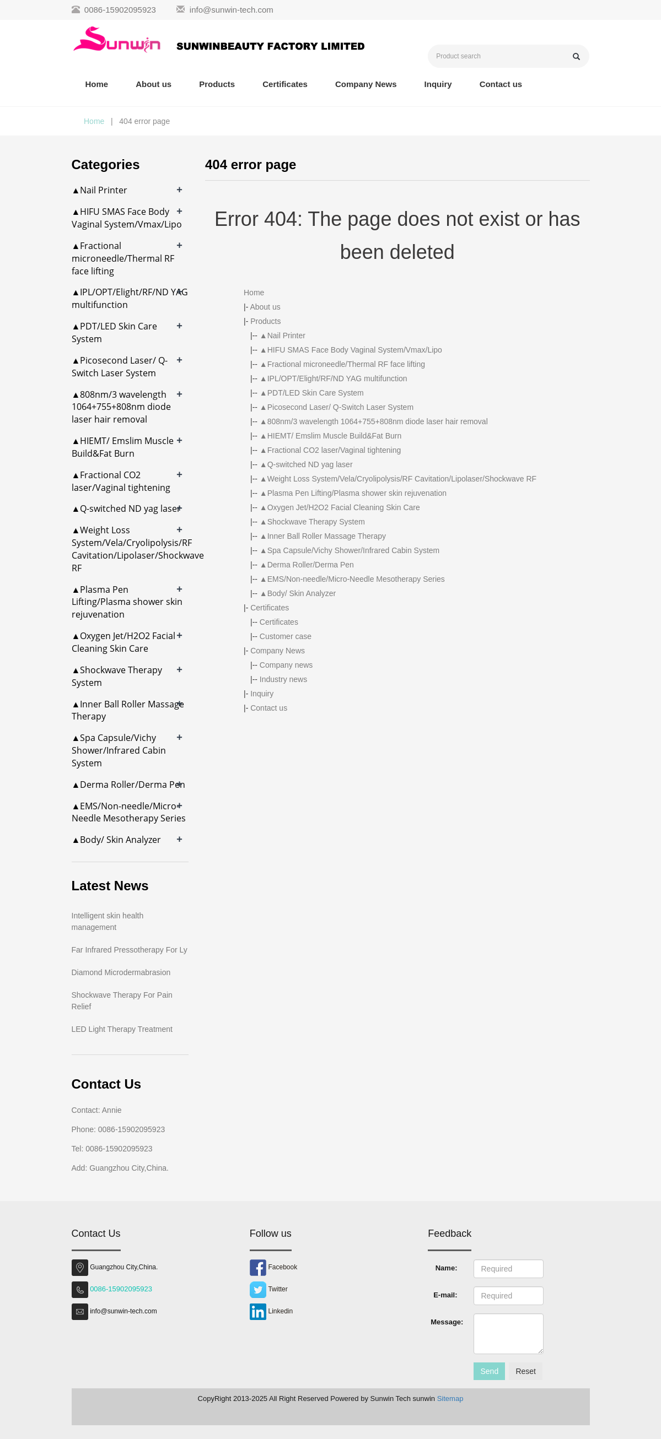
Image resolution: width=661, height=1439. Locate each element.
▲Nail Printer (282, 335)
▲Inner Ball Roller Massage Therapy (323, 536)
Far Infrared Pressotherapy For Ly (129, 949)
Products (217, 84)
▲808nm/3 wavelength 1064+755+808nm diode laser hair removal (374, 421)
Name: (447, 1268)
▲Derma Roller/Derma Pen (307, 564)
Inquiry (438, 84)
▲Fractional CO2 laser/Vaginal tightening (330, 450)
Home (97, 84)
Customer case (285, 636)
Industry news (283, 679)
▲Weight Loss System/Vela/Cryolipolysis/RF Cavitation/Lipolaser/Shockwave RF (398, 478)
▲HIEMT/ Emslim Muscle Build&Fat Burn (330, 435)
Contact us (501, 84)
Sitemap (450, 1398)
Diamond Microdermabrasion (121, 972)
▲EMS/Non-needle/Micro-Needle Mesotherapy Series (352, 579)
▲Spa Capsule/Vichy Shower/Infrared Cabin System (349, 550)
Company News (366, 84)
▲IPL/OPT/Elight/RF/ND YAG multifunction (333, 378)
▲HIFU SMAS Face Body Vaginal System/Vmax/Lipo (351, 349)
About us (153, 84)
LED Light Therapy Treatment (122, 1029)
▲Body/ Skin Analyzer (298, 593)
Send (489, 1371)
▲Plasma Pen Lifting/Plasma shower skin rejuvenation (353, 493)
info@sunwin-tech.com (231, 9)
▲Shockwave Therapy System (312, 521)
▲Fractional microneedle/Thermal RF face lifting (342, 364)
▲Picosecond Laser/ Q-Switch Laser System (336, 407)
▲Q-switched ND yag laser (306, 464)
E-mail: (445, 1295)
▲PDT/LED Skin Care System (312, 392)
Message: (447, 1322)
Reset (525, 1371)
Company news (286, 665)
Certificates (285, 84)
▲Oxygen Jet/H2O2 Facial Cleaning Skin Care (340, 507)
